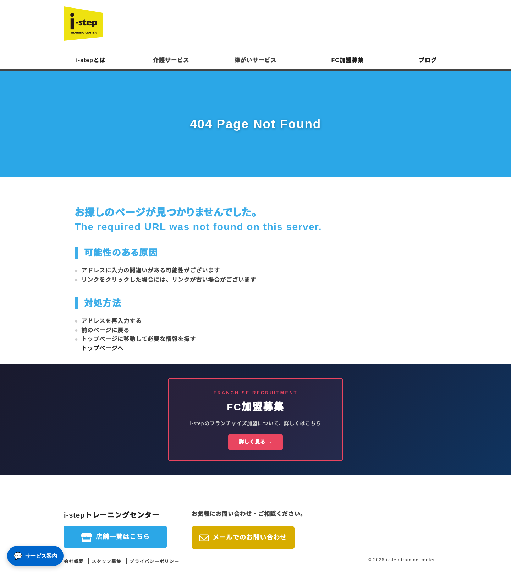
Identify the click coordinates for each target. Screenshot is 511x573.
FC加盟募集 (347, 60)
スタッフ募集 (106, 561)
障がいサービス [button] (255, 60)
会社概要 (74, 561)
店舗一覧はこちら (123, 536)
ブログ (428, 60)
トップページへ (102, 348)
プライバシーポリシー (154, 561)
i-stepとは (90, 60)
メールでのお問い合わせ (250, 537)
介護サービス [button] (171, 60)
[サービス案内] (35, 556)
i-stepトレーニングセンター (111, 515)
